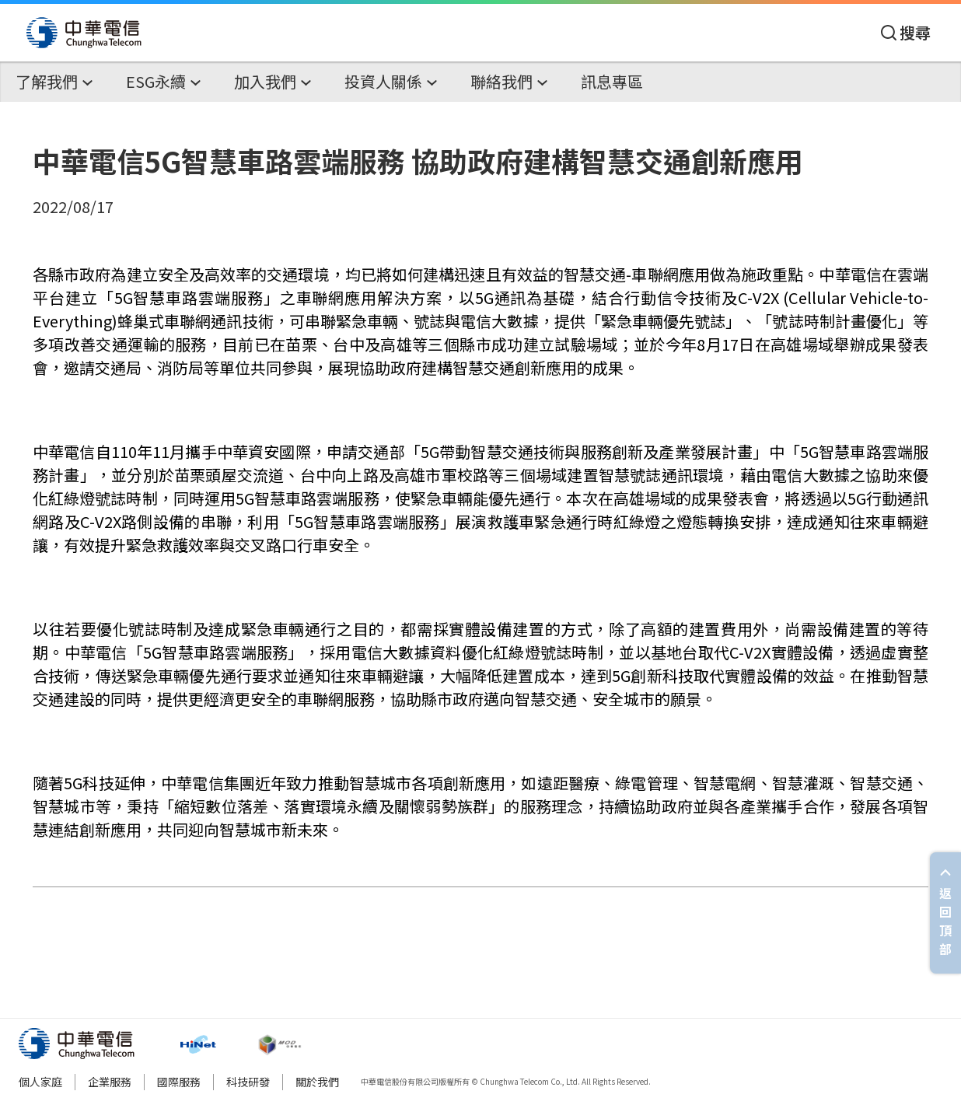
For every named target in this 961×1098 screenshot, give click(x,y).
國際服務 (179, 1081)
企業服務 (109, 1081)
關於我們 (317, 1081)
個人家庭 (40, 1081)
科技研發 (248, 1081)
